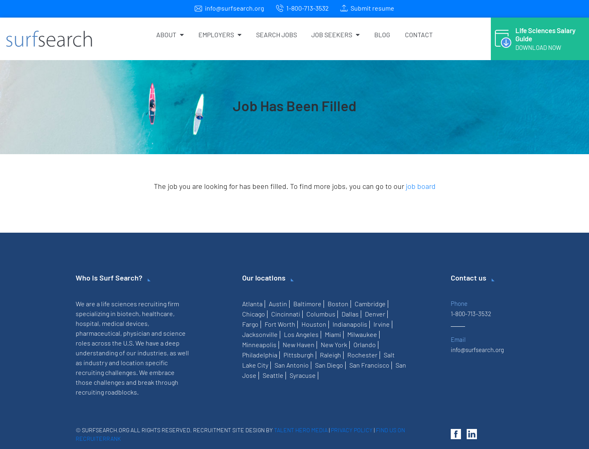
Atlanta (252, 304)
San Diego (329, 365)
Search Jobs (276, 34)
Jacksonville (260, 334)
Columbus (320, 314)
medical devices (125, 323)
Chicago (253, 314)
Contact (419, 34)
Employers (219, 34)
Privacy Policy (352, 430)
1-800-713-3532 (307, 8)
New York (334, 344)
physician (136, 333)
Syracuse (303, 375)
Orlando (364, 344)
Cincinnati (285, 314)
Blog (382, 34)
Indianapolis (350, 324)
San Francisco (369, 365)
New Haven (299, 344)
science (174, 333)
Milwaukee (362, 334)
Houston (313, 324)
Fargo (250, 324)
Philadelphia (259, 355)
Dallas (350, 314)
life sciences (119, 304)
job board (421, 186)
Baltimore (307, 304)
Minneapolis (259, 344)
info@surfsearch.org (234, 8)
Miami (333, 334)
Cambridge (370, 304)
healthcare (157, 313)
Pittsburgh (298, 355)
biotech (128, 313)
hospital (87, 323)
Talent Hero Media (301, 430)
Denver (375, 314)
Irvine (381, 324)
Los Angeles (301, 334)
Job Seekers (335, 34)
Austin (278, 304)
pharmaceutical (98, 333)
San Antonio (291, 365)
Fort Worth (280, 324)
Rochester (362, 355)
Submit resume (372, 8)
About (170, 34)
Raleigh (330, 355)
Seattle (273, 375)
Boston (338, 304)
